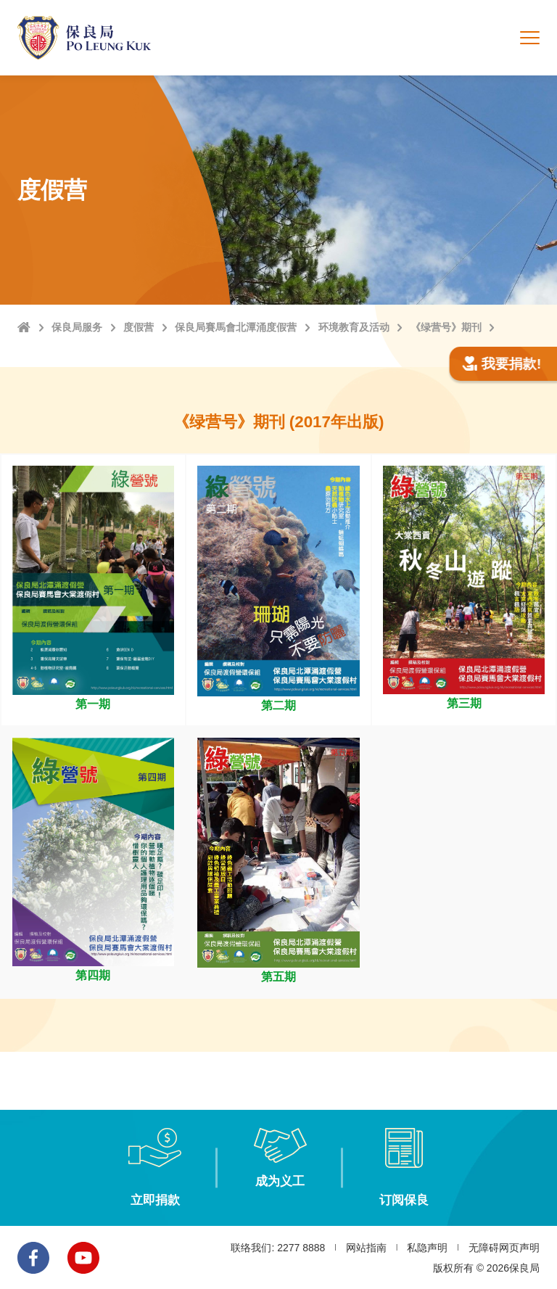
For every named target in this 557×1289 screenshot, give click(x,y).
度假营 (138, 327)
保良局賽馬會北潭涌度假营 (236, 327)
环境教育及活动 (353, 327)
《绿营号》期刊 (446, 327)
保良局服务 (76, 327)
